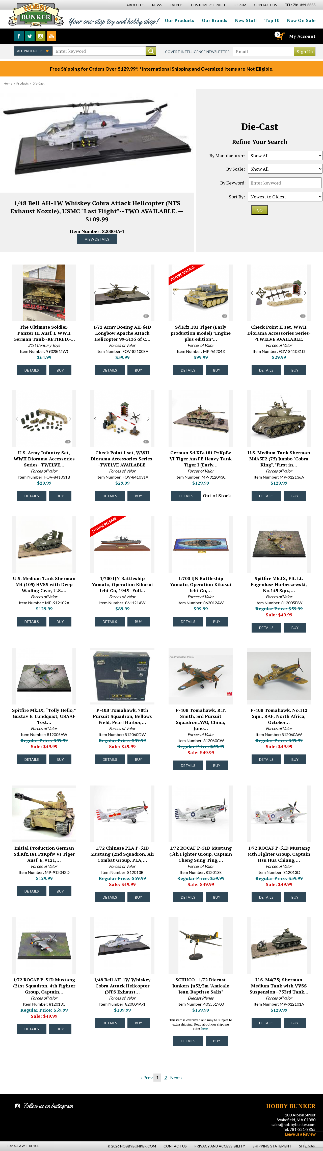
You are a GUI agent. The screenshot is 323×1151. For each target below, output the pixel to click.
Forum (240, 5)
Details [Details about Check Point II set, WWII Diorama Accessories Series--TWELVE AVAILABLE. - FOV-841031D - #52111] (266, 370)
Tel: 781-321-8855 (299, 1129)
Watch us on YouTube (51, 36)
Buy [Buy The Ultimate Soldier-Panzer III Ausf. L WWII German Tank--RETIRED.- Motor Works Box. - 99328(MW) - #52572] (60, 370)
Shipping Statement (272, 1146)
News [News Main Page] (157, 5)
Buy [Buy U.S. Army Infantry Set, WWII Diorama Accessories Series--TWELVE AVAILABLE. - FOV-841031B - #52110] (60, 496)
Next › (176, 1077)
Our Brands (214, 20)
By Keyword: (233, 183)
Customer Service (208, 5)
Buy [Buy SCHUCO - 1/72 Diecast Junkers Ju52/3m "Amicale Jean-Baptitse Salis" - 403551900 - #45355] (216, 1041)
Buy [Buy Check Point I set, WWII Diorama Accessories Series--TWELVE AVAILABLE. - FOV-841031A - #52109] (138, 496)
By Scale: (235, 169)
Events (176, 5)
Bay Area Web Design (24, 1146)
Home (8, 83)
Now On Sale (301, 20)
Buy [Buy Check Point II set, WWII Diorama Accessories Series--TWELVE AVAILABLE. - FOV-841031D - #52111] (295, 370)
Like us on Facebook (19, 36)
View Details (97, 239)
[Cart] (280, 36)
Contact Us (265, 5)
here (204, 1029)
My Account (302, 36)
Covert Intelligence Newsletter (197, 51)
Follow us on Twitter (30, 36)
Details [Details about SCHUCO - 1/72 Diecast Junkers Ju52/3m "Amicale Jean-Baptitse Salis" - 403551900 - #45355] (188, 1041)
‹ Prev (147, 1077)
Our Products (179, 20)
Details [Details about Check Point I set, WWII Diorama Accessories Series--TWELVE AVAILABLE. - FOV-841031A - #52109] (110, 496)
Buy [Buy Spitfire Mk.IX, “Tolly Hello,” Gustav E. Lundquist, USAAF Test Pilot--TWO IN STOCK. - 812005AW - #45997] (60, 759)
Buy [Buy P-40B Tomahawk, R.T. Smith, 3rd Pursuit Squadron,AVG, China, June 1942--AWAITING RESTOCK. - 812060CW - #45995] (216, 765)
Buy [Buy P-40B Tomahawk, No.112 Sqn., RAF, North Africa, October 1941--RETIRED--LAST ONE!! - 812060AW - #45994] (295, 759)
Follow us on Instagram (40, 36)
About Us (135, 5)
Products (22, 83)
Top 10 (271, 20)
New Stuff (246, 20)
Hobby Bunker (36, 14)
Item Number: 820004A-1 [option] (97, 168)
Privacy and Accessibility (219, 1146)
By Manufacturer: (227, 155)
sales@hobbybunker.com (293, 1124)
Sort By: (237, 197)
